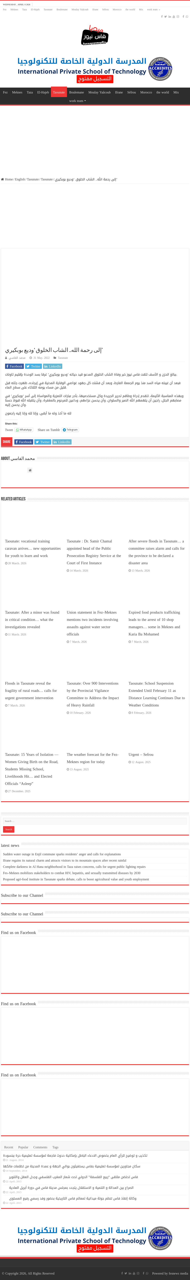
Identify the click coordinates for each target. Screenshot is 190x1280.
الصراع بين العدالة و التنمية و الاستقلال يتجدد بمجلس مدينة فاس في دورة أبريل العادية (71, 1188)
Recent (8, 1147)
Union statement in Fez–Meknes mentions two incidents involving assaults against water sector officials (92, 623)
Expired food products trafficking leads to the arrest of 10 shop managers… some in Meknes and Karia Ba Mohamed (154, 623)
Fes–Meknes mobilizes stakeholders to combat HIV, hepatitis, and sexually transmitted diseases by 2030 (71, 873)
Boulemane (62, 9)
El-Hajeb (35, 9)
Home (7, 179)
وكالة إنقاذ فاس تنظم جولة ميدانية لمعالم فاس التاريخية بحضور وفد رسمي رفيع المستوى (72, 1198)
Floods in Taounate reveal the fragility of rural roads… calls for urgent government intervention (31, 691)
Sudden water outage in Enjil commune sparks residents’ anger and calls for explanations (62, 854)
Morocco (117, 9)
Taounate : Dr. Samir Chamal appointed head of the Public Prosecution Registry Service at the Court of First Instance (94, 552)
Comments (40, 1147)
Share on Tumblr (49, 429)
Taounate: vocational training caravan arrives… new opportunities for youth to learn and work (33, 548)
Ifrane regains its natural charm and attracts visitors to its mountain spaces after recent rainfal (64, 860)
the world (130, 9)
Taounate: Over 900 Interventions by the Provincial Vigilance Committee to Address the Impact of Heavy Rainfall (93, 694)
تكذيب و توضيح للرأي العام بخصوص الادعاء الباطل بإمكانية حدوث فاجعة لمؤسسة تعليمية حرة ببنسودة (75, 1155)
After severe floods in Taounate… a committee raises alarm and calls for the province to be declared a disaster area (157, 552)
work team (152, 9)
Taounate (48, 9)
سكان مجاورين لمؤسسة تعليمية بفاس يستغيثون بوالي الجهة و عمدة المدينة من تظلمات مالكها (71, 1166)
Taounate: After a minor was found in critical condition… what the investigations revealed (32, 620)
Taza (24, 9)
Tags (55, 1147)
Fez (4, 9)
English (20, 179)
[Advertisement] (95, 139)
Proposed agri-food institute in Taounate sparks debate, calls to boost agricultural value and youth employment (76, 879)
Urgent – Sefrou (141, 754)
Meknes (14, 9)
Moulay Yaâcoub (80, 9)
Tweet (9, 429)
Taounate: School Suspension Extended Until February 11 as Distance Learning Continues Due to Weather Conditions (157, 694)
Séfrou (105, 9)
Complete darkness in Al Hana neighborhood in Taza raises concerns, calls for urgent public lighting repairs (74, 867)
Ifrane (95, 9)
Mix (141, 9)
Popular (23, 1147)
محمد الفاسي (17, 357)
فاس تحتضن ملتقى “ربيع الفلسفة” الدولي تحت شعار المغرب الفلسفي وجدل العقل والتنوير (73, 1177)
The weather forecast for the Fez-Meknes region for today (92, 758)
